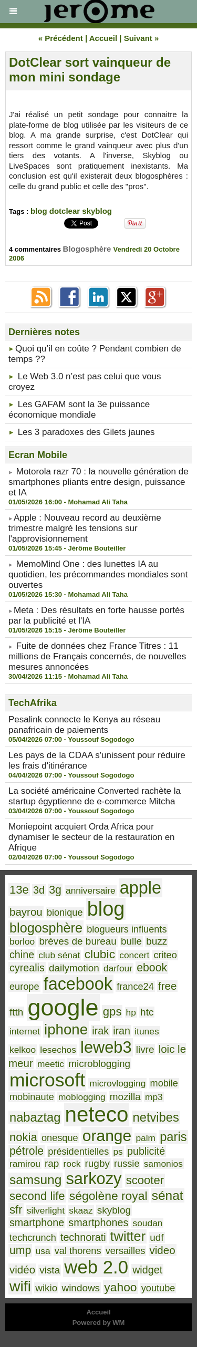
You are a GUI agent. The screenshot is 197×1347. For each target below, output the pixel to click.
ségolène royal (108, 1196)
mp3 (154, 1097)
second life (37, 1196)
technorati (83, 1237)
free (167, 986)
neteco (97, 1114)
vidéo (22, 1269)
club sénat (59, 955)
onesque (60, 1138)
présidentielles (78, 1151)
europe (24, 986)
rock (72, 1163)
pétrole (26, 1151)
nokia (23, 1137)
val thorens (78, 1251)
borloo (22, 941)
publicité (146, 1151)
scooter (145, 1180)
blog (38, 210)
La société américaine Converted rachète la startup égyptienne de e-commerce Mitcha (94, 796)
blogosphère (45, 927)
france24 (135, 986)
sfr (16, 1209)
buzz (156, 941)
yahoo (120, 1287)
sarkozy (93, 1178)
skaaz (80, 1210)
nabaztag (34, 1117)
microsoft (47, 1080)
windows (80, 1287)
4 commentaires (36, 249)
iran (121, 1031)
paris (173, 1137)
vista (49, 1270)
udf (156, 1237)
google (63, 1007)
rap (52, 1163)
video (162, 1250)
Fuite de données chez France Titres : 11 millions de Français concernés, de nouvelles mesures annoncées (97, 656)
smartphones (98, 1222)
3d (39, 890)
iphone (66, 1029)
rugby (97, 1163)
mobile (164, 1083)
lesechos (58, 1049)
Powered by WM (98, 1323)
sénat (167, 1195)
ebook (152, 967)
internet (24, 1031)
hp (131, 1012)
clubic (100, 954)
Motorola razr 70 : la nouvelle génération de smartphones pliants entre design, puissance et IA (98, 482)
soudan (147, 1223)
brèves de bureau (77, 941)
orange (106, 1135)
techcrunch (32, 1237)
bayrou (26, 912)
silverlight (46, 1210)
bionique (65, 912)
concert (134, 955)
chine (21, 954)
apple (140, 887)
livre (145, 1049)
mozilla (125, 1096)
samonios (163, 1163)
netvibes (156, 1117)
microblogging (99, 1063)
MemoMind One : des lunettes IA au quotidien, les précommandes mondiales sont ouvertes (98, 574)
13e (19, 889)
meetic (50, 1064)
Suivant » (141, 38)
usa (43, 1251)
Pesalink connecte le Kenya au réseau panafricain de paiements (84, 724)
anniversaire (91, 890)
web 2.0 (96, 1267)
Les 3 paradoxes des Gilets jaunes (86, 432)
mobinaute (31, 1097)
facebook (78, 984)
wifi (20, 1286)
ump (20, 1250)
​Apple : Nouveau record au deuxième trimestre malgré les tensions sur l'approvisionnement (84, 528)
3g (55, 890)
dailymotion (74, 967)
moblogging (82, 1097)
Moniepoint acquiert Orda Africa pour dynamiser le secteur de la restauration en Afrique (91, 837)
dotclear (64, 210)
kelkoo (22, 1049)
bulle (131, 941)
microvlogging (117, 1083)
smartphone (36, 1222)
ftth (16, 1012)
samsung (35, 1180)
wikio (46, 1287)
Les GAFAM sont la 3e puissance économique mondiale (79, 409)
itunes (146, 1031)
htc (146, 1012)
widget (147, 1270)
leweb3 (106, 1047)
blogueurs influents (127, 929)
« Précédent (60, 38)
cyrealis (27, 967)
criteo (165, 955)
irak (100, 1031)
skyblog (97, 210)
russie (126, 1163)
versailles (126, 1251)
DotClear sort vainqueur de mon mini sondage (90, 69)
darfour (117, 968)
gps (112, 1011)
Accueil (103, 38)
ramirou (24, 1163)
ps (117, 1151)
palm (145, 1138)
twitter (128, 1236)
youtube (158, 1288)
